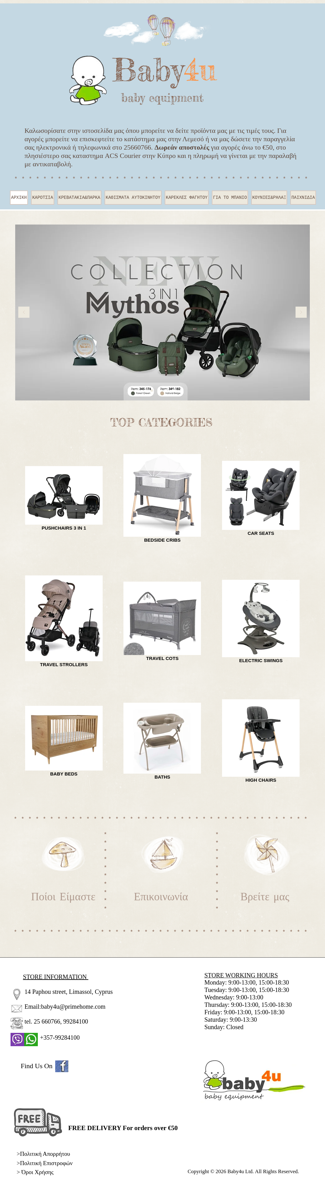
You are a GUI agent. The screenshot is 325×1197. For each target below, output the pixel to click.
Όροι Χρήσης (37, 1172)
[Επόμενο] (301, 313)
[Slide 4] (159, 391)
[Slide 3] (173, 391)
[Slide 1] (152, 391)
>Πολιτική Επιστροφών (45, 1163)
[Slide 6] (166, 391)
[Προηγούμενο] (23, 313)
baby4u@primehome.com (73, 1006)
